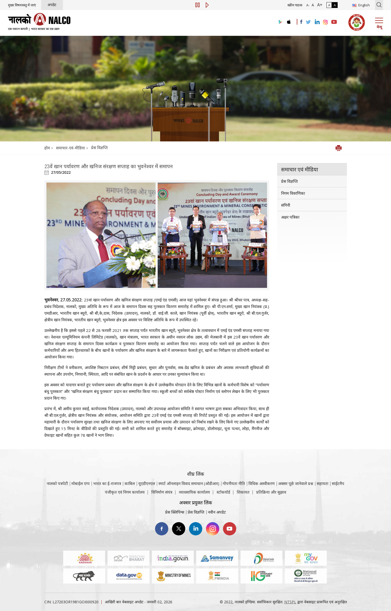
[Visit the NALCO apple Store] (288, 20)
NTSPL (290, 601)
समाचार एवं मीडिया (299, 169)
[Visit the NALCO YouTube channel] (334, 22)
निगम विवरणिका (293, 193)
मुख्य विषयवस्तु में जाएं (22, 5)
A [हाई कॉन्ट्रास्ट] (335, 5)
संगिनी (285, 205)
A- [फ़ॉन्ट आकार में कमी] (308, 5)
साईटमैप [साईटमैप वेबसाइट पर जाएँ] (338, 490)
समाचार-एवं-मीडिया (70, 147)
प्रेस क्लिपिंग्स (174, 512)
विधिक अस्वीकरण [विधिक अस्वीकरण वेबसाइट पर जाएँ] (261, 490)
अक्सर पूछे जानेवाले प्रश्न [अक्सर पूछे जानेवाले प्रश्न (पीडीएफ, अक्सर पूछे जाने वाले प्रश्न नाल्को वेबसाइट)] (295, 490)
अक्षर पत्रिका (290, 217)
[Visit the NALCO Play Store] (279, 22)
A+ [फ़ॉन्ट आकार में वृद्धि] (319, 5)
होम (47, 147)
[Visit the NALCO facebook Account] (301, 22)
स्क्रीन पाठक (294, 5)
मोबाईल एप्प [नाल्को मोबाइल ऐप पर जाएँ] (80, 490)
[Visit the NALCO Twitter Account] (308, 22)
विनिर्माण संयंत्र (161, 495)
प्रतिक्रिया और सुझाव (271, 495)
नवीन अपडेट (217, 512)
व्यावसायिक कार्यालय (194, 495)
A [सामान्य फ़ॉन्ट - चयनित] (312, 4)
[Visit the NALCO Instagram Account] (325, 22)
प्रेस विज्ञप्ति (99, 147)
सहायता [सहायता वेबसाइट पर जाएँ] (322, 490)
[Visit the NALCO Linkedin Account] (317, 22)
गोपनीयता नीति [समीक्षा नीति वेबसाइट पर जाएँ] (234, 490)
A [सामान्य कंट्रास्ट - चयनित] (329, 5)
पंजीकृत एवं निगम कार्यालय (125, 495)
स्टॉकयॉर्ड (223, 495)
